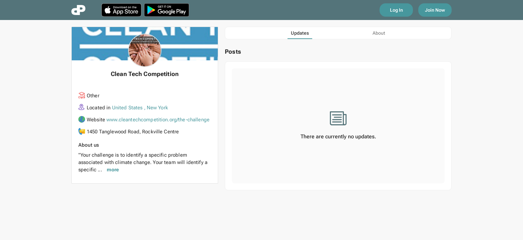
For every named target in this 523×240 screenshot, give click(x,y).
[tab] (300, 33)
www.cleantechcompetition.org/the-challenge (157, 120)
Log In (396, 10)
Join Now (435, 10)
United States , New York (140, 108)
